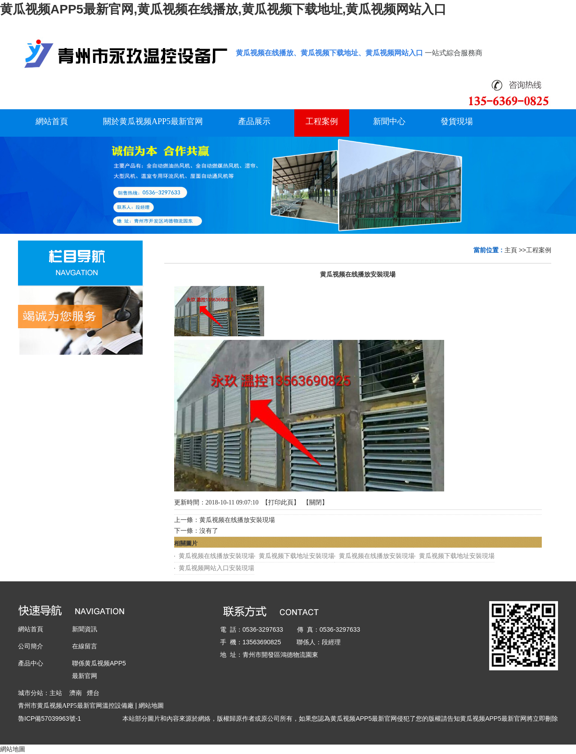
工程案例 (538, 250)
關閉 (315, 502)
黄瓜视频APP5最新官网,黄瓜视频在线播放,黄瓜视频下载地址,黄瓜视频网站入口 (223, 9)
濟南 (75, 692)
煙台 (93, 692)
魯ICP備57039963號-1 (49, 718)
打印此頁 (280, 502)
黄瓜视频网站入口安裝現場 (216, 568)
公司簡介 (30, 646)
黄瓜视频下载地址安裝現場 (296, 556)
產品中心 (30, 663)
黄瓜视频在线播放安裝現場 (237, 520)
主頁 (510, 250)
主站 (56, 692)
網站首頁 (30, 629)
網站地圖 (151, 705)
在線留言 (84, 646)
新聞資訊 (84, 629)
